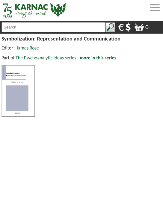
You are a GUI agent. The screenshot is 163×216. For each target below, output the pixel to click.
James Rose (27, 48)
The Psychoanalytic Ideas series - (66, 58)
